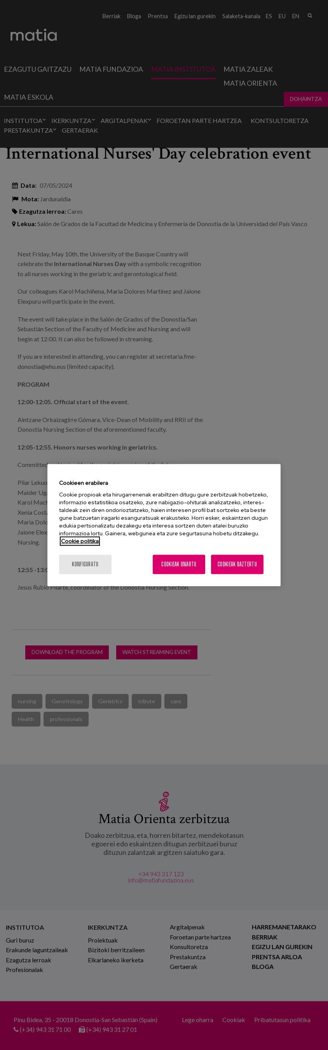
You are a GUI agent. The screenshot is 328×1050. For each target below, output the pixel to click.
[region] (164, 525)
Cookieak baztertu (237, 564)
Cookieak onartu (178, 564)
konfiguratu (85, 564)
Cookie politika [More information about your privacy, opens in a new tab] (80, 541)
